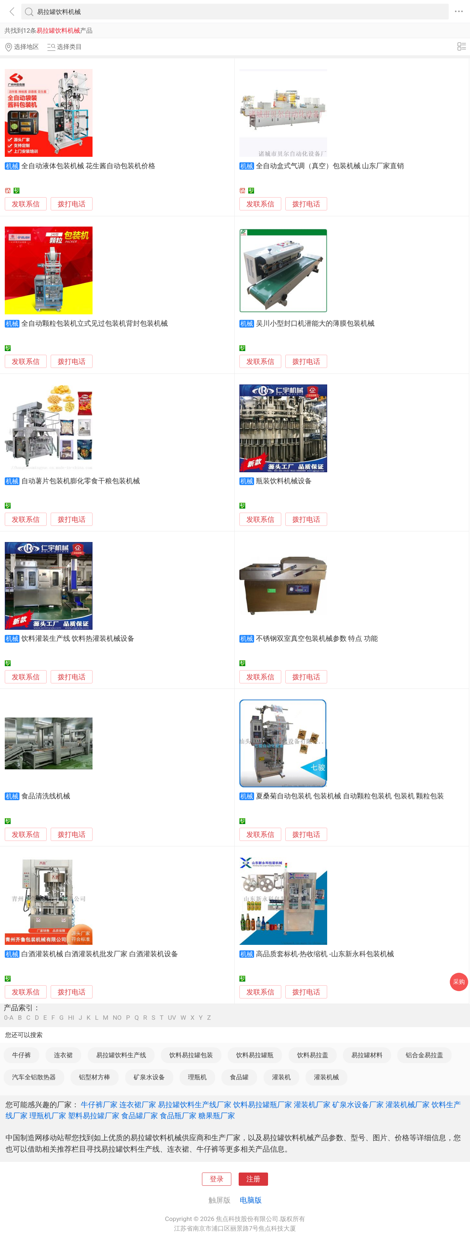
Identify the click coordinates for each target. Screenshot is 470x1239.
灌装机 (281, 1077)
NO (117, 1018)
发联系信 (26, 204)
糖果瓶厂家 (216, 1115)
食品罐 (239, 1077)
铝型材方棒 (94, 1077)
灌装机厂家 (312, 1104)
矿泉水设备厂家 (358, 1104)
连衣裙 (63, 1055)
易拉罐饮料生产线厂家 (194, 1104)
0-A (9, 1018)
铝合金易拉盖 (424, 1055)
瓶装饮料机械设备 (284, 481)
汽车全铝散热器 (34, 1077)
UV (172, 1018)
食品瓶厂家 (178, 1115)
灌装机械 (326, 1077)
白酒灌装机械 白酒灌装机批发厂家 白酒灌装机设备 (99, 954)
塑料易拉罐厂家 (93, 1115)
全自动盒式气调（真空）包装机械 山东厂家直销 (330, 166)
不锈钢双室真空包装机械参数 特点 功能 (317, 639)
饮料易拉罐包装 (191, 1055)
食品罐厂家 (139, 1115)
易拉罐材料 (367, 1055)
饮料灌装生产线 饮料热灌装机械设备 (78, 639)
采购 (459, 981)
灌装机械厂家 (408, 1104)
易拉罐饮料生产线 (121, 1055)
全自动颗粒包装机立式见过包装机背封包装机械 (94, 323)
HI (71, 1018)
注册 (253, 1179)
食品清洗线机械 (45, 796)
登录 (217, 1179)
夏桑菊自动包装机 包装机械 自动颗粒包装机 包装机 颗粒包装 (350, 796)
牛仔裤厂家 (99, 1104)
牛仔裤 (21, 1055)
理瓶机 (197, 1077)
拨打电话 (72, 204)
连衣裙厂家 (137, 1104)
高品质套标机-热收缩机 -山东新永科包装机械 (325, 954)
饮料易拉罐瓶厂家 (262, 1104)
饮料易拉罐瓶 (255, 1055)
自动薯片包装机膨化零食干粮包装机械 (80, 481)
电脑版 (251, 1200)
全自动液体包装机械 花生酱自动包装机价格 (88, 166)
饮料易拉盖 (312, 1055)
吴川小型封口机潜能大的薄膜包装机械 (315, 323)
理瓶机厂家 (47, 1115)
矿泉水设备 (149, 1077)
